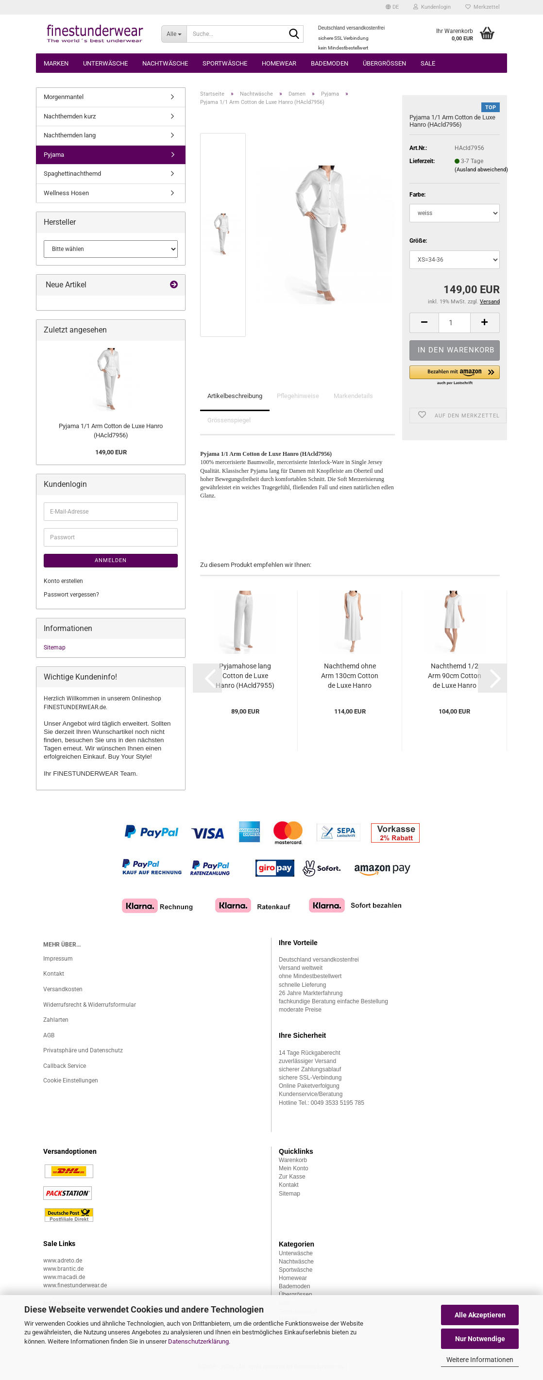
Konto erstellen (63, 581)
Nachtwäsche (165, 63)
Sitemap (55, 647)
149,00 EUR (111, 452)
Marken (56, 63)
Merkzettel (482, 7)
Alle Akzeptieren (480, 1315)
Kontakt (53, 973)
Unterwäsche (105, 63)
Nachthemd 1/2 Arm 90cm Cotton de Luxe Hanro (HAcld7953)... (454, 676)
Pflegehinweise (298, 395)
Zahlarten (55, 1019)
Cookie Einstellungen (70, 1080)
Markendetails (353, 395)
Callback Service (64, 1066)
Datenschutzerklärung (198, 1341)
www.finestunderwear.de (75, 1285)
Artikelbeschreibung (234, 395)
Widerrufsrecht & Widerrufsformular (89, 1004)
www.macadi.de (64, 1277)
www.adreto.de (62, 1260)
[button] (392, 7)
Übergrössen (384, 63)
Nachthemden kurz (70, 116)
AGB (48, 1035)
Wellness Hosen (66, 193)
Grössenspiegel (229, 420)
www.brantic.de (63, 1268)
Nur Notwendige (480, 1339)
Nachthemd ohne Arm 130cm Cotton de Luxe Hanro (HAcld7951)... (349, 676)
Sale (428, 63)
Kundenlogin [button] (432, 7)
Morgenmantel (64, 96)
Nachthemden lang (70, 135)
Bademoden (329, 63)
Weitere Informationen (479, 1359)
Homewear (279, 63)
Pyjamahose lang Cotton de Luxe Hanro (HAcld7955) (245, 675)
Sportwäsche (225, 63)
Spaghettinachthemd (72, 173)
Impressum (58, 958)
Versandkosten (63, 989)
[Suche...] (174, 34)
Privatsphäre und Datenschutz (83, 1050)
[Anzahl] (455, 323)
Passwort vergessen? (71, 594)
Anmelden (111, 560)
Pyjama (54, 154)
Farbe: (417, 194)
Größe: (418, 240)
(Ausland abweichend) (481, 169)
